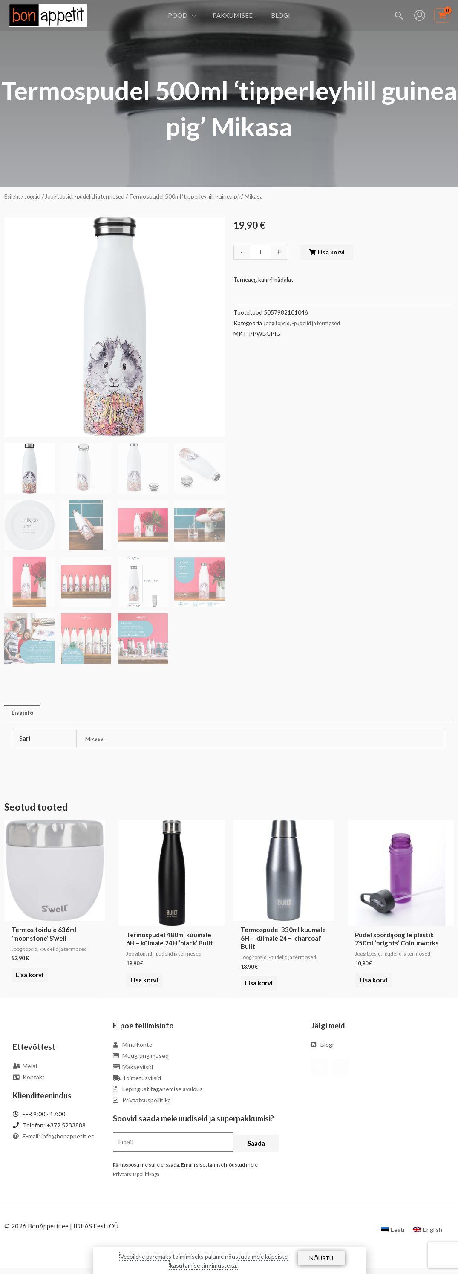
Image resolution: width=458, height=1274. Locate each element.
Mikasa (95, 739)
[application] (196, 15)
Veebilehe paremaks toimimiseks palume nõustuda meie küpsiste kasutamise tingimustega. (204, 1260)
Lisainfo (24, 712)
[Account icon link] (420, 15)
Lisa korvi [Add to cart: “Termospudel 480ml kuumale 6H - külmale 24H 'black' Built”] (142, 981)
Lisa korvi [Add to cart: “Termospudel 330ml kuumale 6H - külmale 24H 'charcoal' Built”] (257, 990)
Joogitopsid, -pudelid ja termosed (92, 196)
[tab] (23, 713)
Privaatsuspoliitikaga (136, 1180)
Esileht (13, 196)
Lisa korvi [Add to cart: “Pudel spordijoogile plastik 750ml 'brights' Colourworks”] (371, 981)
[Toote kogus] (261, 252)
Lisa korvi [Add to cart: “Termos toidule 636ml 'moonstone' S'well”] (28, 981)
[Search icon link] (399, 15)
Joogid (35, 196)
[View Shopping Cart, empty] (441, 15)
